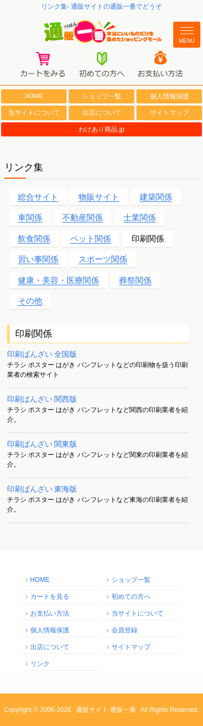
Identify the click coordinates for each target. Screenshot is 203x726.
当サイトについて (34, 112)
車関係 (30, 217)
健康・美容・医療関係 (58, 280)
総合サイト (38, 196)
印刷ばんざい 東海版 (42, 489)
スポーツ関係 (102, 259)
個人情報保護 (169, 96)
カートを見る (49, 596)
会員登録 (124, 630)
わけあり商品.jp (101, 129)
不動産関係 (82, 217)
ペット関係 (90, 238)
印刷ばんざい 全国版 (42, 354)
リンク (40, 664)
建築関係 (156, 196)
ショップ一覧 (101, 96)
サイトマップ (169, 112)
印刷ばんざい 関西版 (42, 399)
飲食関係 (34, 238)
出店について (101, 112)
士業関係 (139, 217)
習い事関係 (38, 259)
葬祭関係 (135, 280)
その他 (30, 300)
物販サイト (98, 196)
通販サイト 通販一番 (106, 710)
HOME (34, 96)
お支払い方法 (49, 613)
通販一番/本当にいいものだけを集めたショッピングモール (101, 32)
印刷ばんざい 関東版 (42, 444)
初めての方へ (131, 596)
